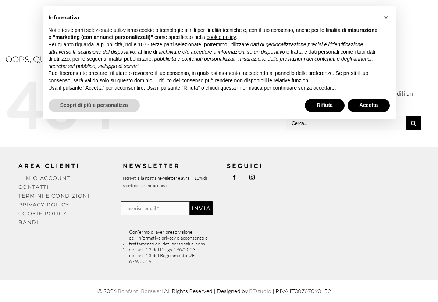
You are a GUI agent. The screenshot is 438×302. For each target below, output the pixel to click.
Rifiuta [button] (325, 105)
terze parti (162, 44)
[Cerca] (413, 123)
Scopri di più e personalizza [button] (94, 105)
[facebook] (234, 177)
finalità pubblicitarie (130, 59)
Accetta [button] (368, 105)
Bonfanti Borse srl (140, 291)
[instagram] (252, 177)
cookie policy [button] (221, 37)
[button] (386, 18)
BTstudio (260, 291)
